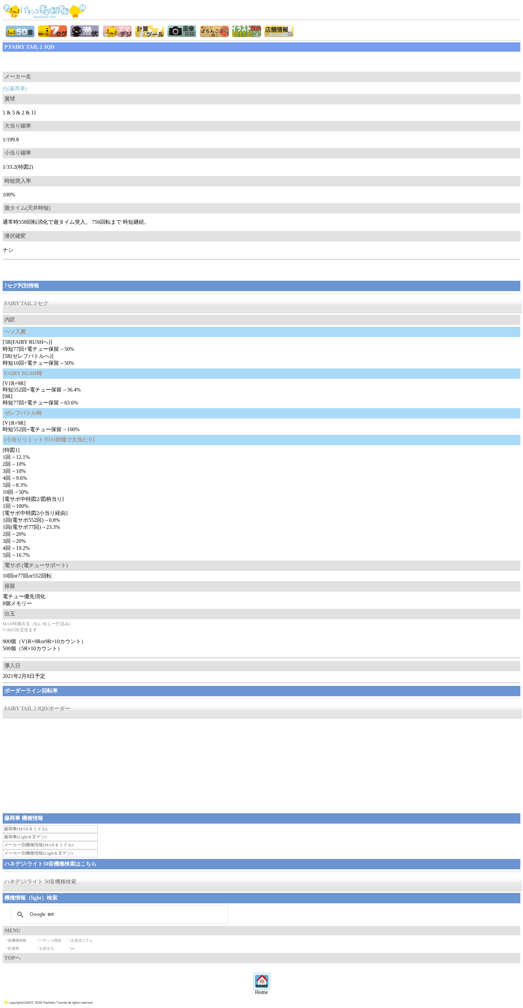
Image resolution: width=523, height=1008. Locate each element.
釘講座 (13, 948)
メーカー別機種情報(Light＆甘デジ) (38, 853)
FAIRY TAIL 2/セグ (26, 303)
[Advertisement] (56, 61)
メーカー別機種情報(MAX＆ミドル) (38, 844)
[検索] (118, 915)
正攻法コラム (82, 940)
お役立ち (46, 948)
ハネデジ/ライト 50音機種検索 (40, 881)
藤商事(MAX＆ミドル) (25, 828)
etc (73, 948)
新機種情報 (17, 940)
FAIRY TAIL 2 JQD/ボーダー (37, 708)
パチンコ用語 (50, 940)
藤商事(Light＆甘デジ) (25, 836)
